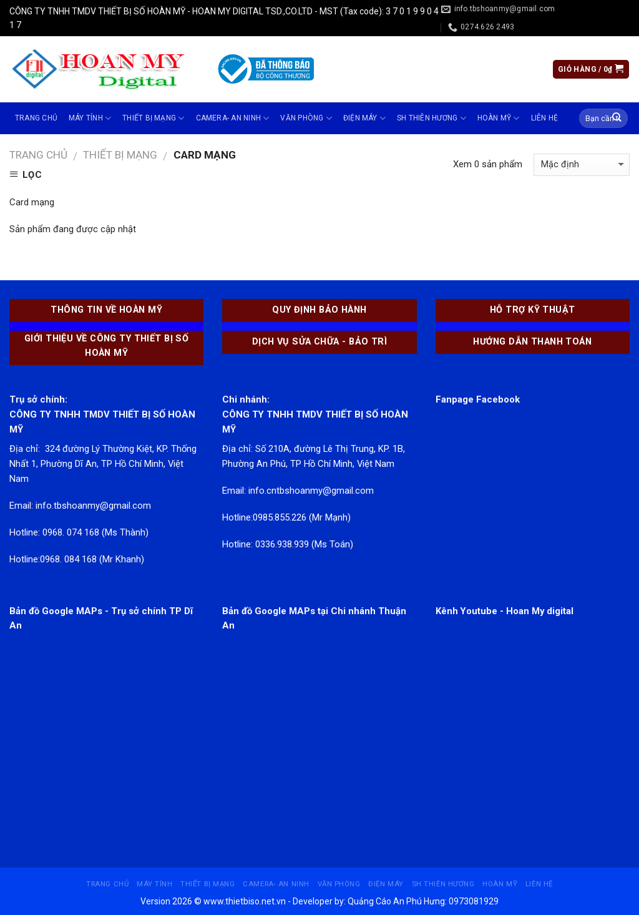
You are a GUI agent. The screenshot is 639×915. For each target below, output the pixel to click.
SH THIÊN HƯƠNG (431, 118)
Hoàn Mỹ (498, 118)
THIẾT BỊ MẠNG (153, 118)
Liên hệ (545, 118)
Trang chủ (36, 118)
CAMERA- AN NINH (233, 118)
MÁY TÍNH (90, 118)
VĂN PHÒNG (306, 118)
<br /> (106, 726)
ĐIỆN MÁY (364, 118)
